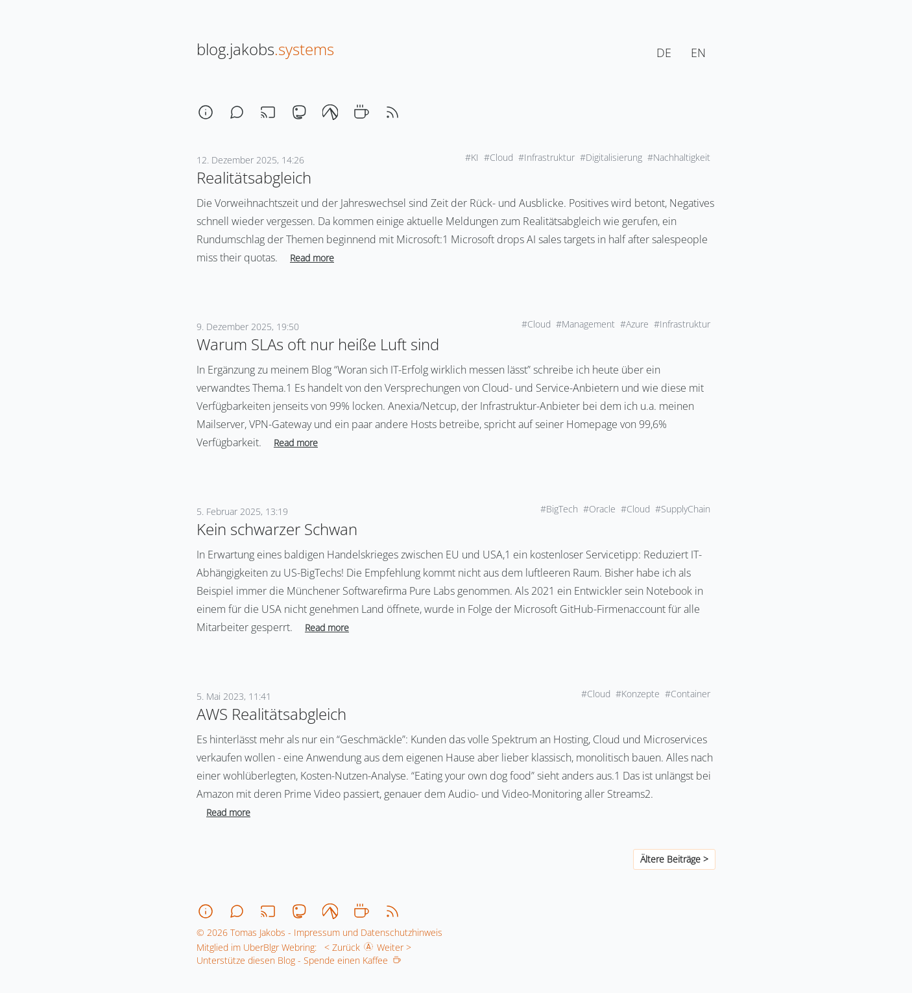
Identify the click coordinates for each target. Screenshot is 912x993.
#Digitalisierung (611, 157)
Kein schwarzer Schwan (277, 529)
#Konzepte (638, 694)
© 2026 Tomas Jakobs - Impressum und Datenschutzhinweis (319, 932)
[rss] (392, 112)
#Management (585, 324)
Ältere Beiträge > (674, 859)
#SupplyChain (682, 509)
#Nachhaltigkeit (678, 157)
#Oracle (599, 509)
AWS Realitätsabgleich (271, 713)
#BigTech (559, 509)
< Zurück (339, 947)
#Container (687, 694)
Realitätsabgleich (254, 177)
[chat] (236, 112)
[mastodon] (299, 112)
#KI (472, 157)
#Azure (634, 324)
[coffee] (361, 112)
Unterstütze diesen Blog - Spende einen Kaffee (299, 960)
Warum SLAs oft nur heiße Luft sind (318, 344)
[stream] (267, 112)
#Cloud (498, 157)
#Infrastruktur (546, 157)
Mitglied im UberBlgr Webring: (257, 947)
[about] (205, 112)
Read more (312, 258)
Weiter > (396, 947)
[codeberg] (330, 112)
